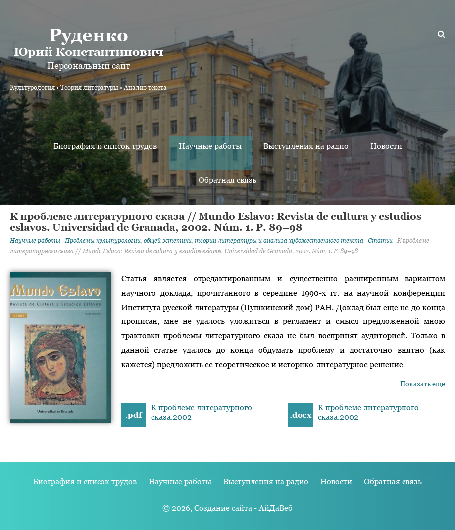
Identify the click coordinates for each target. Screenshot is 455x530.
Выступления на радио (306, 146)
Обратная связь (227, 180)
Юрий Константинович (88, 41)
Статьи (380, 240)
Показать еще (422, 384)
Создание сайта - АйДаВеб (243, 508)
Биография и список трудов (105, 146)
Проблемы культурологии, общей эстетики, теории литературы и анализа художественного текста (214, 240)
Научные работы (210, 146)
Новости (386, 146)
